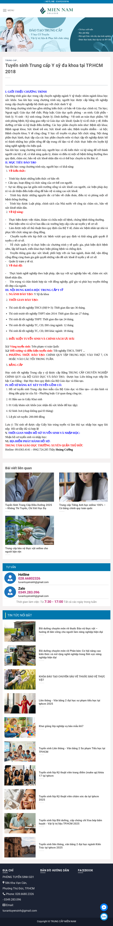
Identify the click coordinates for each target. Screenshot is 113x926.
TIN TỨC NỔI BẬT (19, 615)
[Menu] (8, 10)
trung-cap (11, 60)
